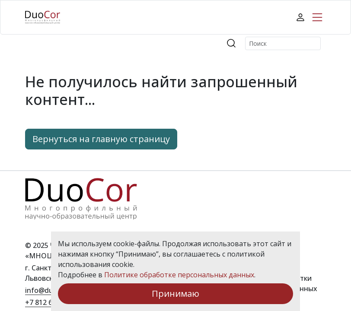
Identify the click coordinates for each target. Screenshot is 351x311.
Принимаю (175, 293)
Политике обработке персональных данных (179, 274)
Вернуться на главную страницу (101, 139)
